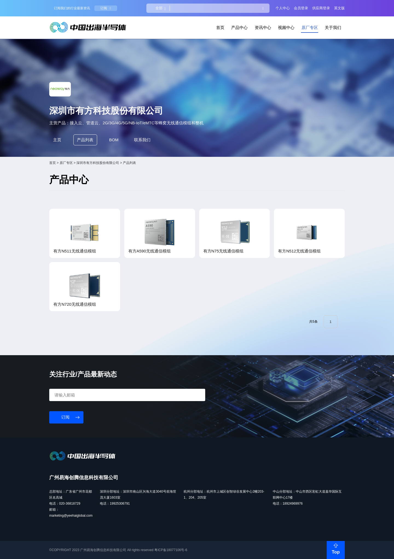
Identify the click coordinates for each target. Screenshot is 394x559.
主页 (57, 139)
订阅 (105, 8)
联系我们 (142, 139)
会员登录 (301, 8)
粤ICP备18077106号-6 (170, 550)
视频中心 (286, 27)
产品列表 (85, 139)
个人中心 (283, 8)
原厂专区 (310, 27)
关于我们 (333, 27)
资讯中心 (263, 27)
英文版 (339, 8)
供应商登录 (321, 8)
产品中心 (239, 27)
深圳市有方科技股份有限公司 (97, 163)
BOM (113, 139)
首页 (220, 27)
